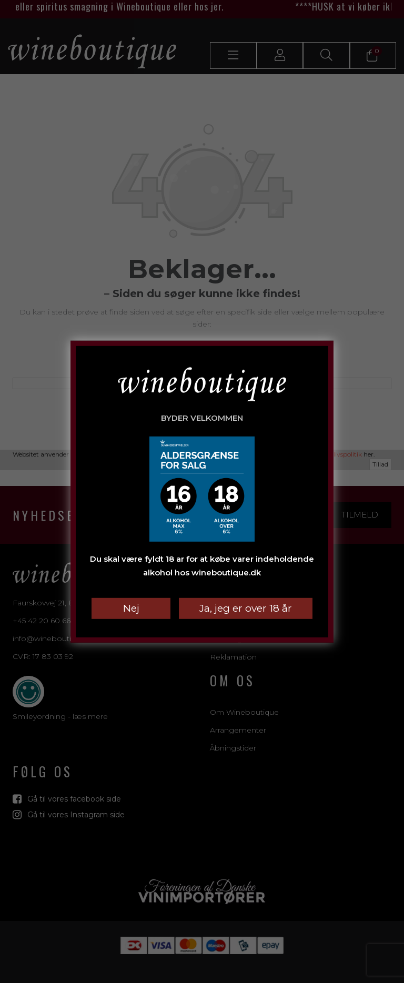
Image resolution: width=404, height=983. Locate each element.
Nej (131, 608)
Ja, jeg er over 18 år (245, 608)
